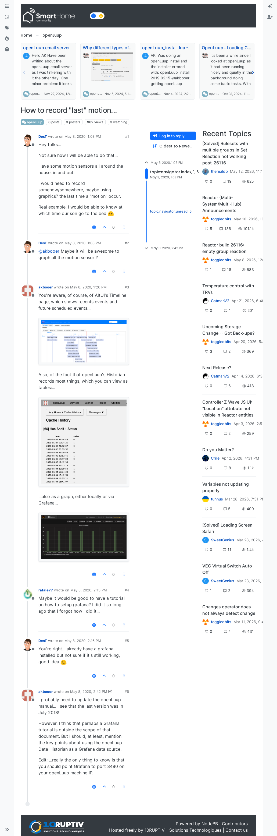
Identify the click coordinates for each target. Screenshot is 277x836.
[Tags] (7, 28)
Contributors (235, 823)
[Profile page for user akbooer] (27, 290)
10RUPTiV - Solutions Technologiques (183, 830)
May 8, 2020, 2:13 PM (88, 590)
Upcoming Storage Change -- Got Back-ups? (228, 330)
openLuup (37, 93)
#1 (127, 136)
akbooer (45, 287)
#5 (127, 641)
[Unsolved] (7, 49)
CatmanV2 (220, 301)
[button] (7, 829)
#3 (127, 287)
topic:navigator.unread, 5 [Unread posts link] (171, 211)
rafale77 (45, 590)
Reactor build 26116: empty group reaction (224, 248)
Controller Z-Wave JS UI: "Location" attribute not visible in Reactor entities (228, 408)
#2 (127, 243)
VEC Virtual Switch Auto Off (227, 569)
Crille (215, 458)
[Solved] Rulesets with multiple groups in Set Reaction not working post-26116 (225, 153)
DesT (42, 136)
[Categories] (7, 6)
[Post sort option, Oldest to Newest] (173, 146)
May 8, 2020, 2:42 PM (88, 691)
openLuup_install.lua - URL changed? (180, 47)
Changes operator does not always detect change (228, 610)
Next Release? (216, 367)
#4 (127, 590)
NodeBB (210, 823)
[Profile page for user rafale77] (27, 593)
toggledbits (221, 219)
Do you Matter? (218, 449)
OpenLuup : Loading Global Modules (239, 47)
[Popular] (7, 38)
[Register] (270, 17)
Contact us (236, 830)
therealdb (219, 171)
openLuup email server (46, 47)
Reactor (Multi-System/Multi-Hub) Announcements (222, 204)
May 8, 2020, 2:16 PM (82, 641)
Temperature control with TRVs (228, 289)
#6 (127, 691)
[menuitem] (270, 6)
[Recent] (7, 17)
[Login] (270, 6)
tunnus (217, 499)
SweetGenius (222, 540)
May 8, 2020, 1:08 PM (82, 136)
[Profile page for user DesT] (27, 140)
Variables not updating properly (225, 487)
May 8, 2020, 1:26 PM (88, 287)
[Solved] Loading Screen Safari (227, 528)
